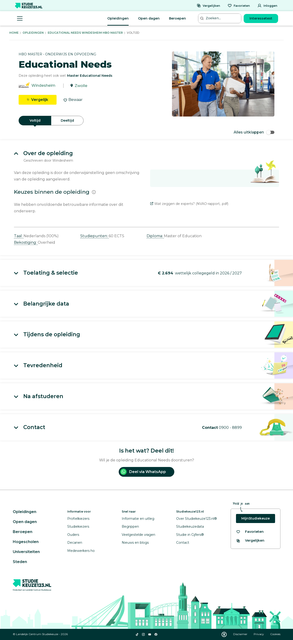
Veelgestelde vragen (138, 535)
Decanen (74, 542)
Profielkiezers (78, 519)
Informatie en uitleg (138, 519)
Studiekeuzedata (190, 526)
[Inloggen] (267, 6)
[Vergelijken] (208, 6)
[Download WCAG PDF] (224, 634)
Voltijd (35, 120)
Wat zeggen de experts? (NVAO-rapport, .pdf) (189, 204)
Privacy (259, 634)
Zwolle (81, 85)
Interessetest (260, 18)
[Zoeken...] (220, 18)
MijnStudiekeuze (255, 518)
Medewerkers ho (81, 551)
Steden (20, 562)
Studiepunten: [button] (94, 236)
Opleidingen (118, 18)
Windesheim (43, 85)
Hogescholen (26, 542)
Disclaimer (240, 634)
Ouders (73, 535)
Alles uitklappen (254, 132)
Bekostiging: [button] (26, 242)
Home (14, 32)
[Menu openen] (20, 18)
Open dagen (149, 18)
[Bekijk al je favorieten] (250, 531)
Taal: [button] (19, 236)
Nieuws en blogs (135, 542)
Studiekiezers (78, 526)
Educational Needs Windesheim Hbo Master (85, 32)
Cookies (275, 634)
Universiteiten (26, 552)
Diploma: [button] (155, 236)
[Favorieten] (239, 6)
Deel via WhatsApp (143, 472)
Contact (182, 542)
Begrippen (130, 526)
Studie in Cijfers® (190, 535)
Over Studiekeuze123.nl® (196, 519)
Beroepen (177, 18)
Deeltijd (67, 120)
